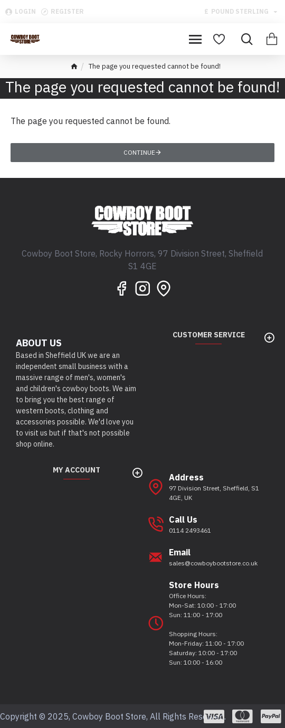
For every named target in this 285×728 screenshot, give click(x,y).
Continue (139, 152)
